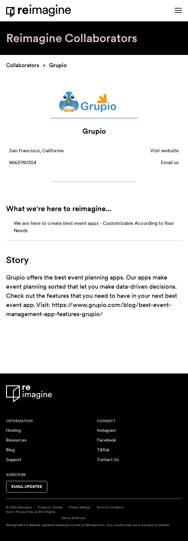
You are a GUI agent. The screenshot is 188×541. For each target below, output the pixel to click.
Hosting (13, 430)
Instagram (106, 430)
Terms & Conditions (110, 507)
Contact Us (108, 459)
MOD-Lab (78, 518)
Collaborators (22, 65)
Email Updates (26, 486)
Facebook (106, 440)
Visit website (164, 150)
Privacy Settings (79, 507)
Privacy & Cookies (50, 507)
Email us (170, 162)
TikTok (103, 449)
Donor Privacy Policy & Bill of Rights (30, 512)
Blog (10, 449)
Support (13, 459)
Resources (16, 440)
